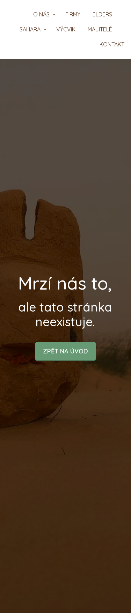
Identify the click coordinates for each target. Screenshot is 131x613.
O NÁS (41, 14)
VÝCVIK (65, 29)
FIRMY (72, 14)
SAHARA (30, 29)
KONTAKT (112, 44)
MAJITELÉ (100, 29)
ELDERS (102, 14)
